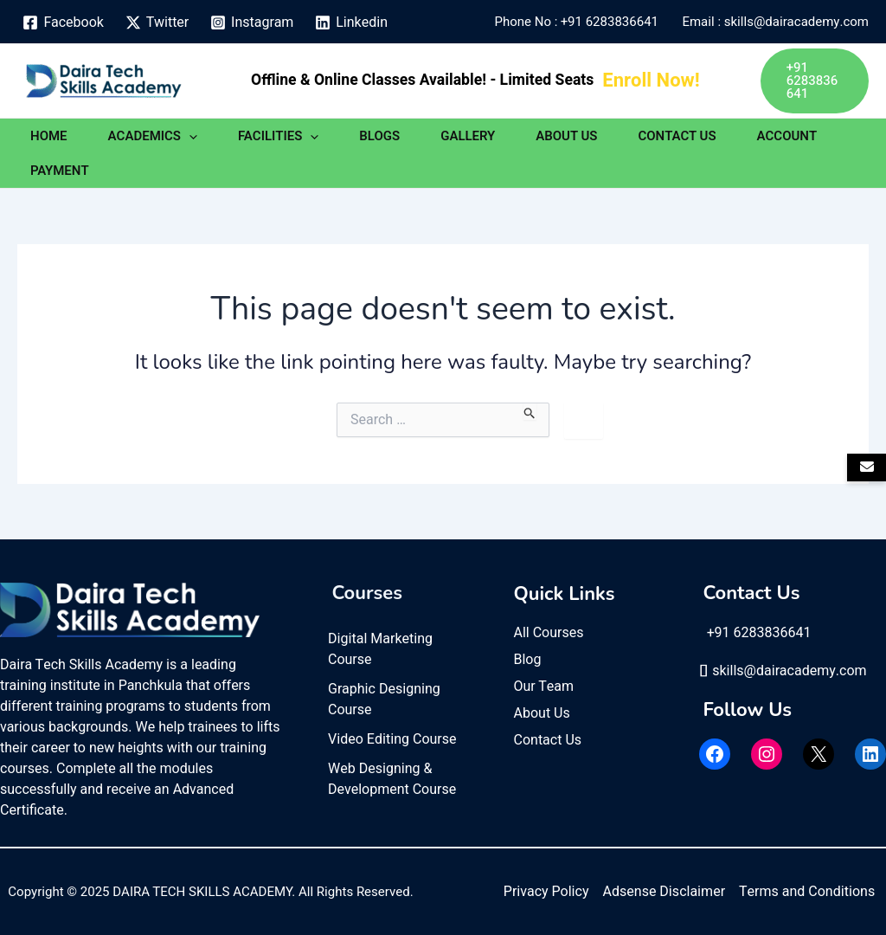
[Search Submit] (529, 411)
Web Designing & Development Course (392, 779)
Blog (528, 659)
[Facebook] (63, 22)
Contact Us (548, 740)
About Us (542, 713)
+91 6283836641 (612, 21)
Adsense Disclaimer (664, 891)
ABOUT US (566, 135)
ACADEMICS (152, 136)
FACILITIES (278, 136)
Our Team (544, 686)
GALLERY (467, 135)
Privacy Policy (546, 891)
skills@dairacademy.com (783, 671)
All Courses (549, 632)
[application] (189, 136)
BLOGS (379, 135)
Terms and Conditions (807, 891)
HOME (48, 135)
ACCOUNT (787, 135)
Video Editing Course (392, 739)
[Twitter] (156, 22)
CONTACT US (677, 135)
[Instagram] (252, 22)
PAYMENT (59, 170)
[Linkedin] (352, 22)
